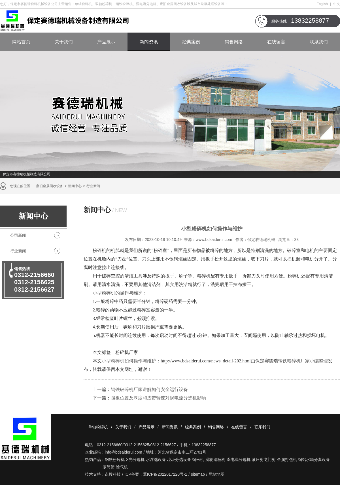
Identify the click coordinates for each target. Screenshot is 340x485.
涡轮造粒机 (215, 459)
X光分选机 (135, 459)
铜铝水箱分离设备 (314, 459)
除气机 (122, 467)
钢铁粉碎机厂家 (294, 360)
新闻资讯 (149, 41)
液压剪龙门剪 (264, 459)
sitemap (198, 474)
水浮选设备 (156, 459)
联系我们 (319, 41)
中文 (336, 4)
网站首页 (21, 41)
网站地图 (216, 474)
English (322, 4)
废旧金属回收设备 (49, 186)
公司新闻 (18, 235)
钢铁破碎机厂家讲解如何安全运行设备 (149, 389)
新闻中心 (75, 186)
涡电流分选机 (238, 459)
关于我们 (64, 41)
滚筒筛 (108, 467)
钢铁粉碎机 (115, 459)
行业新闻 (93, 186)
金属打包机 (287, 459)
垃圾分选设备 (179, 459)
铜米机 (198, 459)
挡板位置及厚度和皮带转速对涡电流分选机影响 (158, 398)
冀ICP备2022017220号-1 (165, 474)
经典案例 (191, 41)
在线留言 (276, 41)
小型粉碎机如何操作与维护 (129, 360)
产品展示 (106, 41)
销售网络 (234, 41)
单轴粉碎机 (98, 427)
